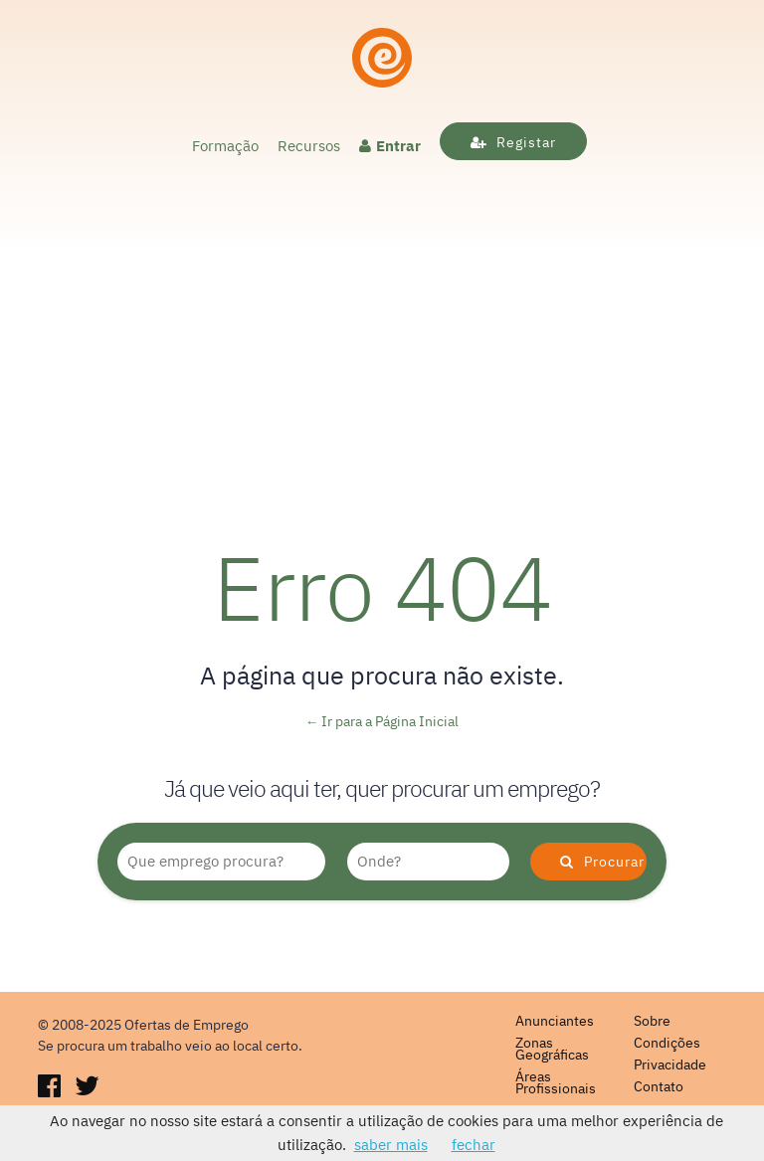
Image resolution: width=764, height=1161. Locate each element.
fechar (473, 1144)
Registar (513, 142)
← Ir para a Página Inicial (382, 721)
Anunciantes (554, 1021)
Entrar (390, 145)
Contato (658, 1086)
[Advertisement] (382, 354)
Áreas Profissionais (555, 1082)
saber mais (391, 1144)
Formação (225, 145)
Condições (667, 1043)
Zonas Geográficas (552, 1049)
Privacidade (670, 1064)
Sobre (652, 1021)
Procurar (602, 862)
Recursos (309, 145)
